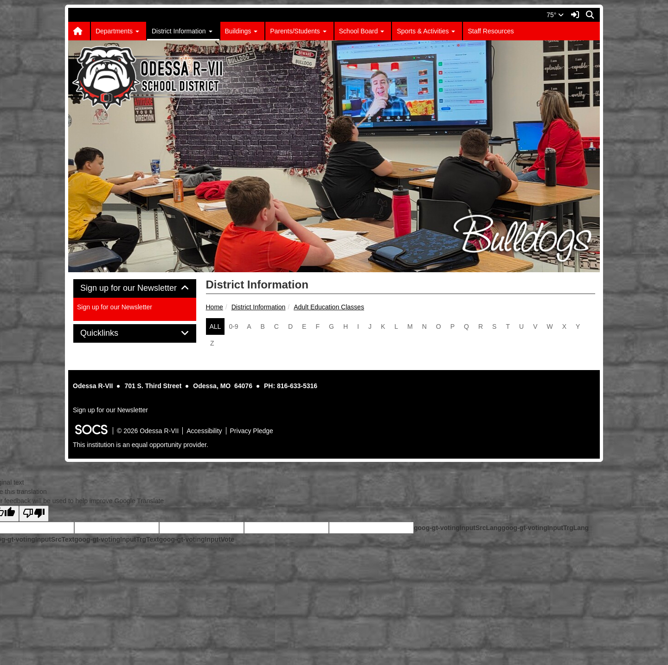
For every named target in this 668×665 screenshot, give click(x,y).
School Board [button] (362, 31)
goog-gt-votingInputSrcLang (457, 527)
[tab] (134, 288)
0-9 (233, 326)
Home (214, 307)
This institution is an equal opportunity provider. (140, 444)
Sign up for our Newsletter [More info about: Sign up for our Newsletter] (114, 307)
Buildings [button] (241, 31)
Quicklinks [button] (109, 333)
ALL (215, 326)
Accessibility (204, 431)
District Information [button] (182, 31)
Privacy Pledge (251, 431)
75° (555, 15)
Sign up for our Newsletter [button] (134, 288)
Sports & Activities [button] (426, 31)
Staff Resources (491, 31)
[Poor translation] (34, 513)
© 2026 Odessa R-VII (148, 431)
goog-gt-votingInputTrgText (116, 539)
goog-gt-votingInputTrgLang (545, 527)
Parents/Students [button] (298, 31)
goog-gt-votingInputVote (196, 539)
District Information (258, 307)
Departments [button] (117, 31)
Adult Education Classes (329, 307)
